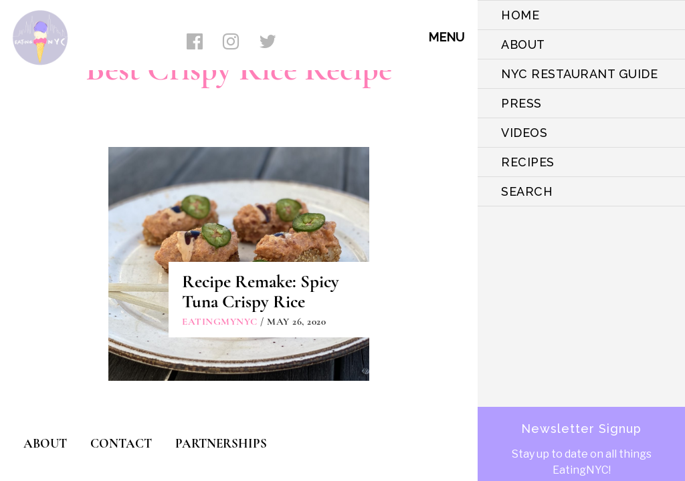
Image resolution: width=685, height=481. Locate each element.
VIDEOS (524, 133)
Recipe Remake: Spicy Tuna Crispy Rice (260, 292)
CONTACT (121, 443)
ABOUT (523, 44)
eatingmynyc (220, 321)
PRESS (521, 103)
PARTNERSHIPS (221, 443)
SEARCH (527, 191)
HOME (520, 15)
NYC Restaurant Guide (579, 74)
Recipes (528, 162)
